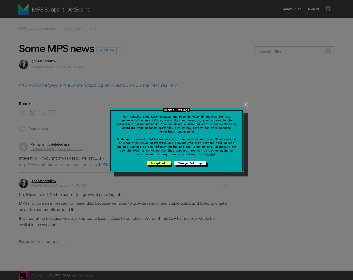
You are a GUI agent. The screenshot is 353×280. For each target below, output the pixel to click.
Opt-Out (209, 154)
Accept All (159, 163)
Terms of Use (202, 147)
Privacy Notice (165, 147)
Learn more (185, 132)
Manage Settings (190, 163)
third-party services (142, 150)
